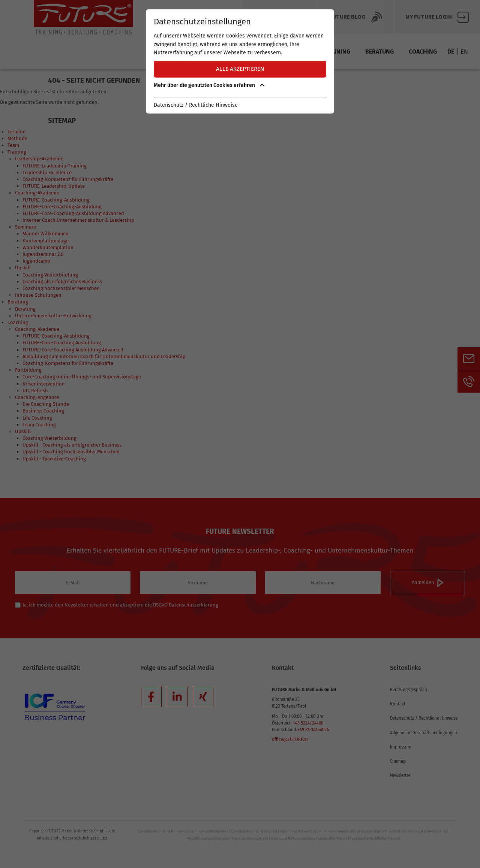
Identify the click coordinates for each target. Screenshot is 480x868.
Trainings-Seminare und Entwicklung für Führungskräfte (273, 838)
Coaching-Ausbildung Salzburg (254, 831)
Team (302, 51)
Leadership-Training (333, 838)
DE (450, 51)
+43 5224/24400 (308, 723)
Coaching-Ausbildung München (161, 831)
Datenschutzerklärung (193, 605)
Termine (227, 51)
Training (337, 51)
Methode (267, 51)
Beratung (379, 51)
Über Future (280, 17)
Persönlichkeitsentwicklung (207, 838)
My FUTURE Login (437, 17)
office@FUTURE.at (290, 739)
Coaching (423, 51)
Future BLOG (355, 17)
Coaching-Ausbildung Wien (208, 831)
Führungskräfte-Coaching (427, 831)
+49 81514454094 (313, 729)
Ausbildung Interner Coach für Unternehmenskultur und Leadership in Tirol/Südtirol (342, 831)
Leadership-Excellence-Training (376, 838)
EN (464, 51)
